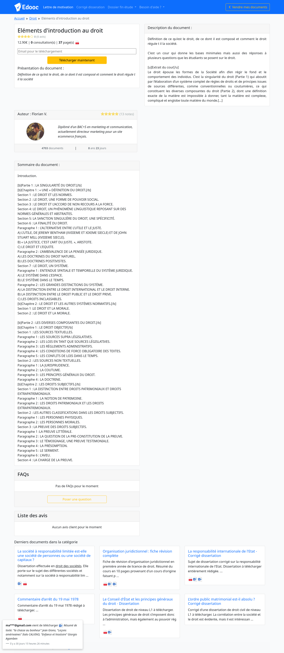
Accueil (19, 18)
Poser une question (77, 499)
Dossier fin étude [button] (121, 7)
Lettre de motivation (58, 7)
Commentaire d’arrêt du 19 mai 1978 (48, 599)
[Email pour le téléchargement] (77, 51)
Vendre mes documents (247, 7)
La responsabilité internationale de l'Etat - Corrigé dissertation (222, 553)
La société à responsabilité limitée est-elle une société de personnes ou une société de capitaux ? (54, 555)
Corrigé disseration (90, 7)
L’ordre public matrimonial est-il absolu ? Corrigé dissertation (221, 601)
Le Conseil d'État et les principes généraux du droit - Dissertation (138, 601)
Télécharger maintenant (77, 60)
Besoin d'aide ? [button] (150, 7)
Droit (33, 18)
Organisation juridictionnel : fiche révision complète (137, 553)
